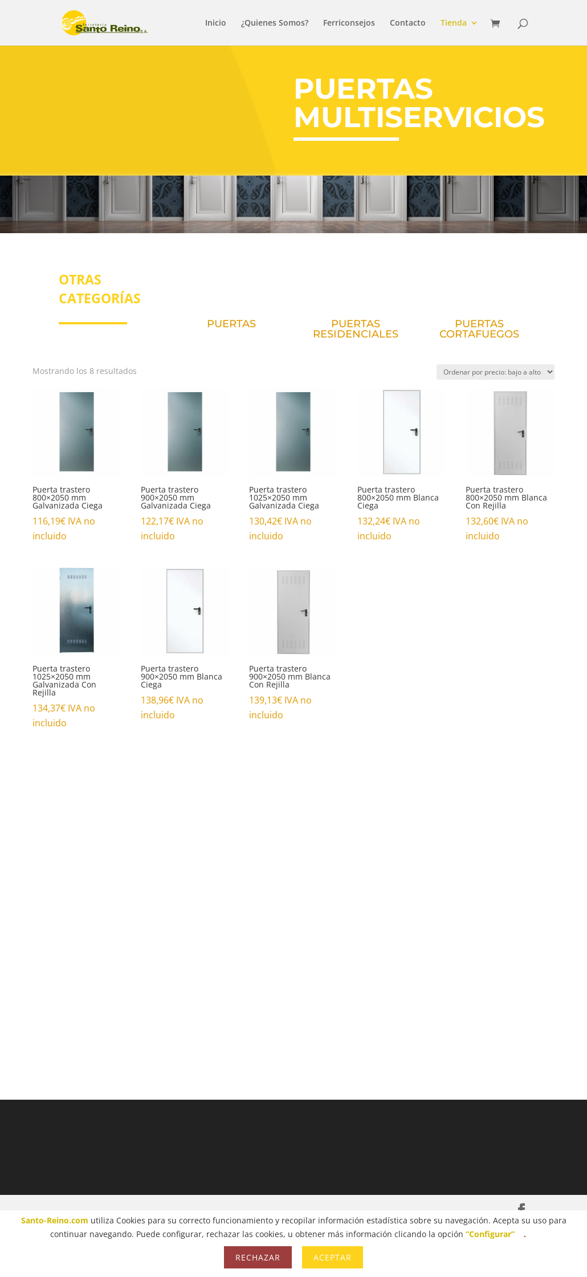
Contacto (408, 23)
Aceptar (332, 1257)
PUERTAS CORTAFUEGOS (479, 329)
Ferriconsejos (349, 23)
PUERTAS (231, 324)
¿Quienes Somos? (274, 23)
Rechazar (257, 1257)
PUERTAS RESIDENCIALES (355, 329)
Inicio (215, 23)
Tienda (454, 23)
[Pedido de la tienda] (496, 372)
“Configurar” (490, 1234)
